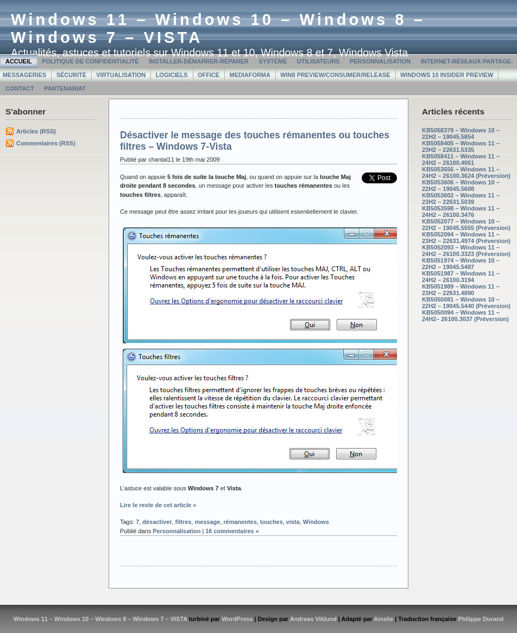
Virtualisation (121, 75)
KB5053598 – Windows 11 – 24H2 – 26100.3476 (461, 211)
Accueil (18, 61)
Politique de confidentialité (90, 61)
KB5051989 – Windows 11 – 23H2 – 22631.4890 (461, 289)
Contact (19, 88)
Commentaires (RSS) (45, 143)
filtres (183, 522)
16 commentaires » (232, 531)
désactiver (157, 522)
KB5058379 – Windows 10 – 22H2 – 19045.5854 (461, 133)
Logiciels (172, 75)
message (207, 522)
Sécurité (71, 75)
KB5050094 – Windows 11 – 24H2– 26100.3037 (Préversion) (465, 315)
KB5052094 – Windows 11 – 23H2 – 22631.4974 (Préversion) (466, 237)
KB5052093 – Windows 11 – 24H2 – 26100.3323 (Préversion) (466, 250)
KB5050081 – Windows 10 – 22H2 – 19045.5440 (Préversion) (466, 302)
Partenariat (65, 88)
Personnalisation (380, 61)
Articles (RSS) (36, 131)
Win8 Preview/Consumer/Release (335, 75)
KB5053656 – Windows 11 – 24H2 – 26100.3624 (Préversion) (466, 172)
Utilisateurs (318, 61)
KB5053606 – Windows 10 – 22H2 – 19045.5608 (461, 185)
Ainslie (383, 619)
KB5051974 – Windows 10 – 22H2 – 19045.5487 (461, 263)
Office (208, 75)
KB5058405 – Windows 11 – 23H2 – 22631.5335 (461, 146)
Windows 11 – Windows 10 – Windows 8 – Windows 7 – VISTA (100, 619)
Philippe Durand (480, 619)
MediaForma (250, 75)
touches (271, 522)
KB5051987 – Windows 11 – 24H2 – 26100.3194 (461, 276)
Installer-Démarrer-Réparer (199, 61)
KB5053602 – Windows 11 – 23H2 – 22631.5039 (461, 198)
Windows (316, 522)
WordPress (237, 619)
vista (293, 522)
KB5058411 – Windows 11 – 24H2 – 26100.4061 (461, 159)
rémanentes (239, 522)
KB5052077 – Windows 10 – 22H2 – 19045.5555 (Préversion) (466, 224)
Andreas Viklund (313, 619)
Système (272, 61)
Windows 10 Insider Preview (446, 75)
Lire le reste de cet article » (158, 505)
